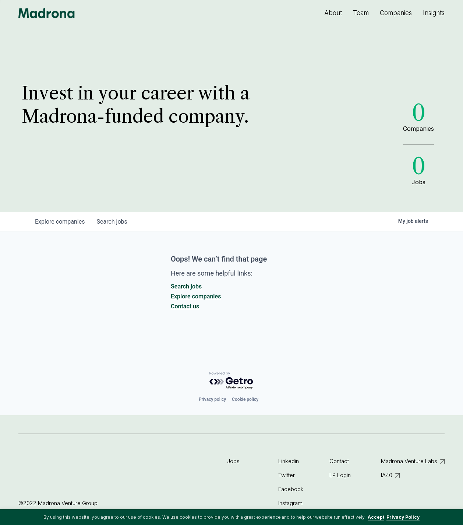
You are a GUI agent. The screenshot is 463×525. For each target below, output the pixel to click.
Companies (396, 13)
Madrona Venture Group (46, 12)
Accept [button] (376, 517)
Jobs (233, 461)
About (333, 13)
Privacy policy (212, 399)
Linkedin (288, 461)
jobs (111, 221)
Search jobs (186, 286)
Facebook (291, 489)
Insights (434, 13)
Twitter (286, 475)
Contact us (185, 306)
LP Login (340, 475)
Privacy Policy (403, 517)
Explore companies (196, 296)
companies (60, 221)
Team (361, 13)
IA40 (386, 475)
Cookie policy (245, 399)
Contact (339, 461)
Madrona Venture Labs (409, 461)
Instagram (290, 503)
